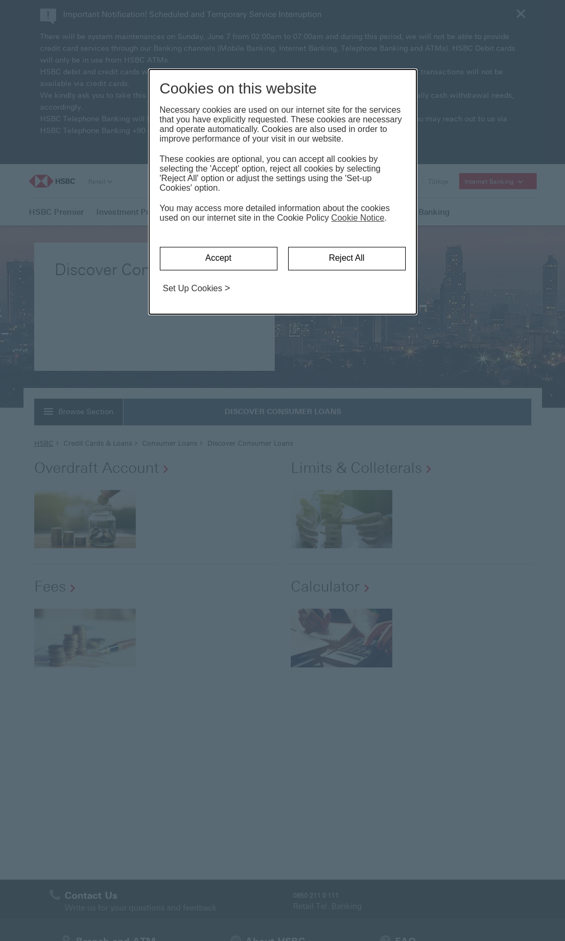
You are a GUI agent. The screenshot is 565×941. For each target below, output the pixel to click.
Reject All (347, 257)
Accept (218, 257)
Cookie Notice (358, 217)
